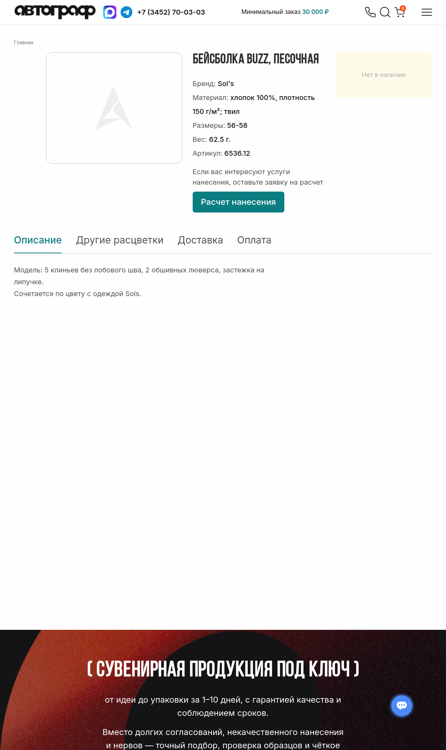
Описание (38, 240)
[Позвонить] (370, 12)
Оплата (254, 240)
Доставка (200, 240)
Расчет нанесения (238, 202)
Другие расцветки (119, 240)
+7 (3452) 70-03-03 (171, 12)
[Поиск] (385, 12)
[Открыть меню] (427, 12)
